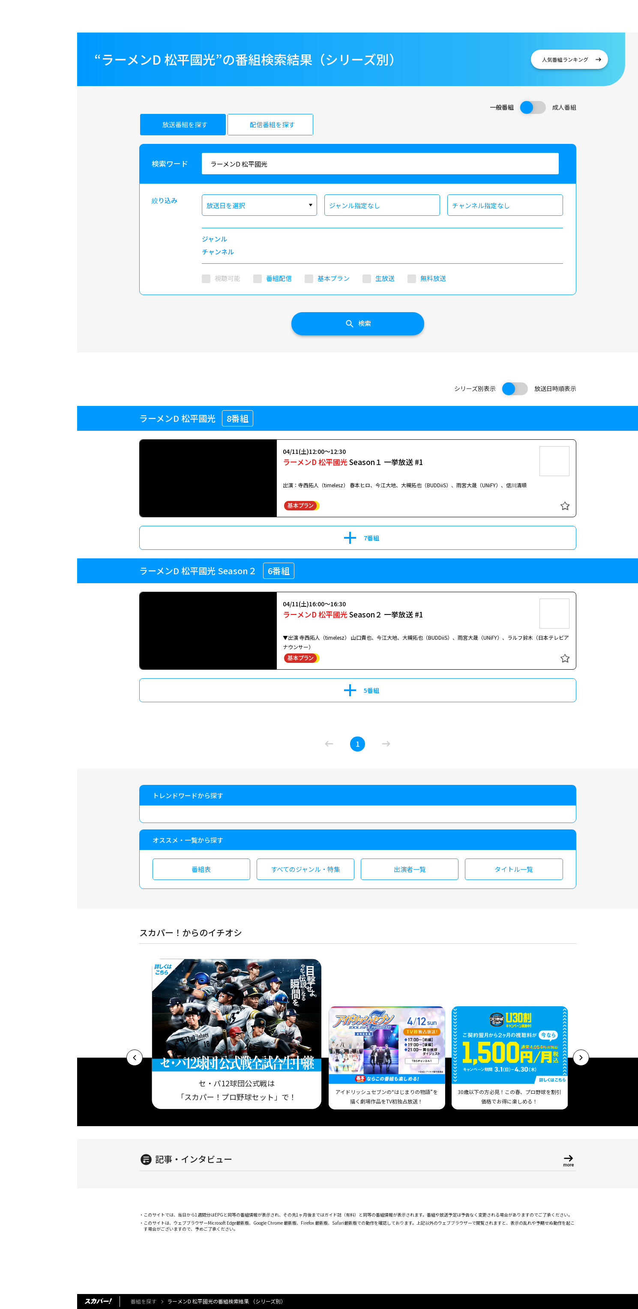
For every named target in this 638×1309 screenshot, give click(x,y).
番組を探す (143, 1301)
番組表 (201, 869)
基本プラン (334, 278)
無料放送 (433, 278)
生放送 (385, 278)
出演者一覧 (410, 869)
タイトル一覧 (513, 869)
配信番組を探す (272, 124)
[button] (134, 1058)
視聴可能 (227, 278)
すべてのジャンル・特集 (305, 869)
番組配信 (279, 278)
